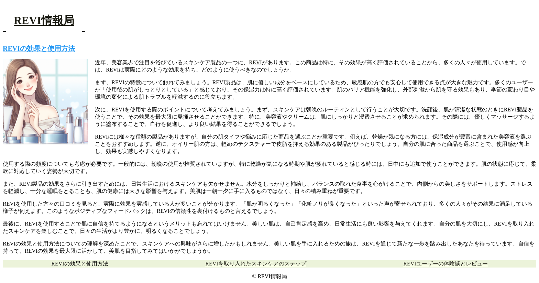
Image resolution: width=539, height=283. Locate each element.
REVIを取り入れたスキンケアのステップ (255, 263)
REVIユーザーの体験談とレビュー (445, 263)
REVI (255, 62)
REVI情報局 (44, 20)
